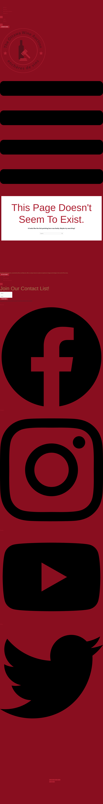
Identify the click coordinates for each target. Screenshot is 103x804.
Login (4, 19)
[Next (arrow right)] (53, 782)
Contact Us (5, 13)
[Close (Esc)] (59, 780)
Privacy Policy (6, 278)
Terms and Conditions (8, 11)
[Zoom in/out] (50, 780)
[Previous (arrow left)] (50, 782)
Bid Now (5, 7)
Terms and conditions (7, 280)
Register (5, 21)
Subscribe (4, 298)
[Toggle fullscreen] (53, 780)
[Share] (56, 780)
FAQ (4, 276)
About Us (5, 9)
